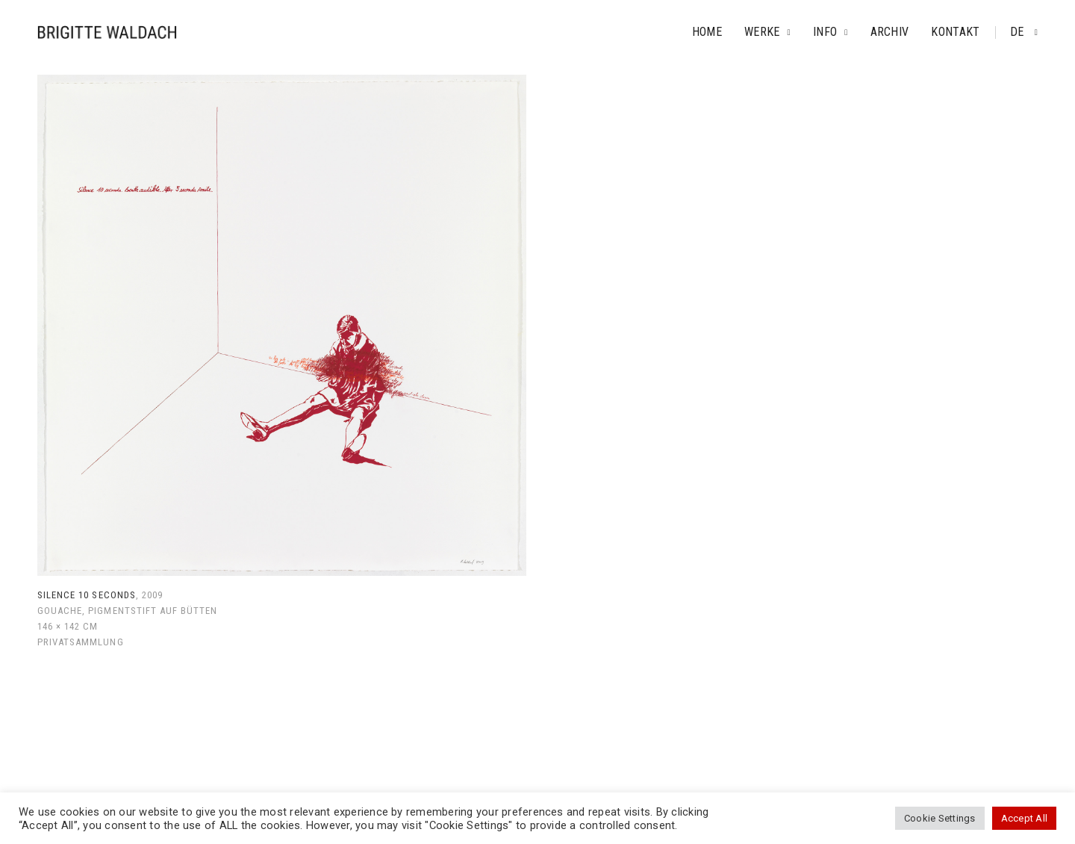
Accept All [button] (1024, 818)
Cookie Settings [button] (940, 818)
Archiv (889, 32)
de (1018, 32)
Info (825, 32)
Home (707, 32)
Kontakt (955, 32)
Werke (762, 32)
